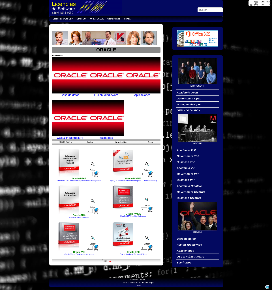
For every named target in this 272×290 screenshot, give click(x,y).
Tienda (127, 19)
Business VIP (186, 179)
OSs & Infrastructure (190, 256)
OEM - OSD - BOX (188, 110)
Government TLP (188, 156)
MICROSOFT (197, 85)
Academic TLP (186, 150)
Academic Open (187, 92)
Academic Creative (189, 185)
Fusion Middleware (189, 244)
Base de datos (186, 238)
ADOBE (197, 143)
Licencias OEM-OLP (63, 19)
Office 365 (81, 19)
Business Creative (189, 197)
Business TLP (186, 161)
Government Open (189, 98)
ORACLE (197, 232)
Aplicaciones (185, 250)
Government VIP (188, 173)
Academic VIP (186, 167)
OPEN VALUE (97, 19)
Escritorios (184, 262)
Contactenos (113, 19)
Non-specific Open (189, 104)
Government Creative (191, 191)
